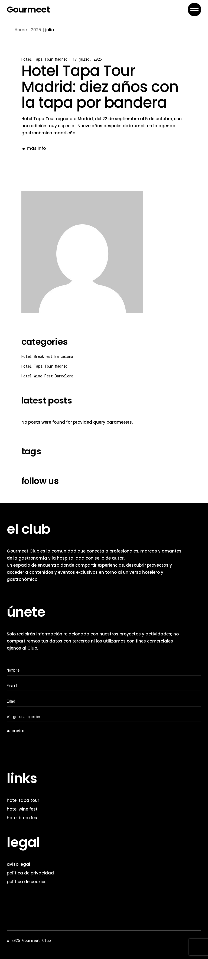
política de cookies (27, 881)
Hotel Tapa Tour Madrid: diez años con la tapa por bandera (99, 86)
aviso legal (18, 864)
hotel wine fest (22, 809)
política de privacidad (30, 873)
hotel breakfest (23, 818)
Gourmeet (28, 9)
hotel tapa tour (23, 800)
